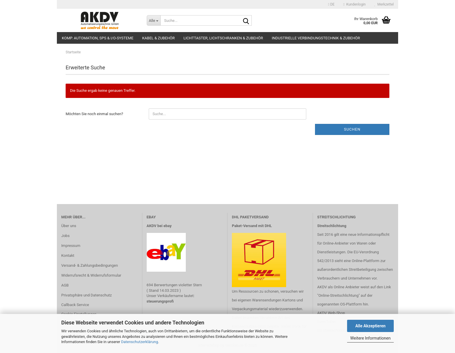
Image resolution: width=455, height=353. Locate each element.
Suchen (352, 129)
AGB (65, 285)
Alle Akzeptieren (370, 326)
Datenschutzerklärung (139, 342)
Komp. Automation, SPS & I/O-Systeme (97, 38)
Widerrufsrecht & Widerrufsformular (91, 275)
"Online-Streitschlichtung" (338, 295)
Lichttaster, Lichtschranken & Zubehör (223, 38)
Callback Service (75, 305)
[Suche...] (153, 20)
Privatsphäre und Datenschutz (86, 295)
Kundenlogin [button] (354, 4)
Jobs (65, 235)
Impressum (70, 245)
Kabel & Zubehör (158, 38)
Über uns (68, 226)
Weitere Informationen (370, 338)
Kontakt (67, 255)
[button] (331, 4)
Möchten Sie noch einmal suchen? (94, 114)
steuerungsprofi (160, 301)
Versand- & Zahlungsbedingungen (89, 265)
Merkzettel (384, 4)
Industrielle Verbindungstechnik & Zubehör (316, 38)
